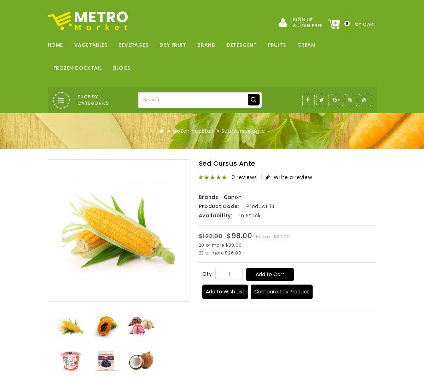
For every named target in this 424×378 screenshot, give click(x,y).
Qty (207, 273)
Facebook (308, 100)
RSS (351, 100)
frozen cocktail (77, 67)
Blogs (122, 67)
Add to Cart (270, 274)
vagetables (91, 44)
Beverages (133, 44)
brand (206, 44)
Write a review (289, 177)
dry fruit (172, 44)
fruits (277, 44)
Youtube (365, 100)
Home (55, 44)
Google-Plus (337, 100)
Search (254, 99)
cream (306, 44)
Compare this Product (281, 291)
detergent (242, 44)
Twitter (323, 100)
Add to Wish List (225, 291)
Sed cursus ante (243, 130)
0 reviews (244, 177)
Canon (233, 197)
